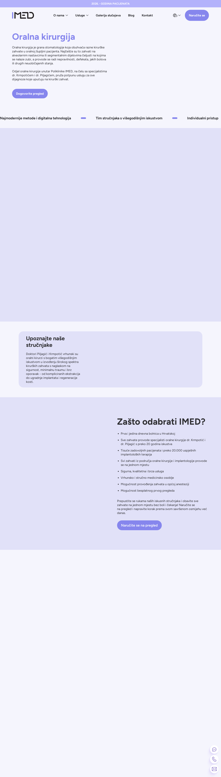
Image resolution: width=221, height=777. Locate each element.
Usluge (81, 15)
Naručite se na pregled (139, 525)
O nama (60, 15)
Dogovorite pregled (30, 93)
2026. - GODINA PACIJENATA (111, 3)
